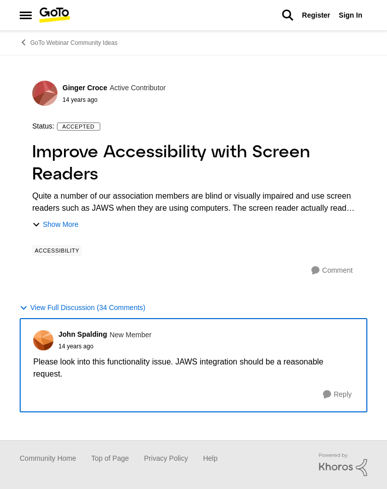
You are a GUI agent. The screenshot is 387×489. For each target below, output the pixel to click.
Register (316, 15)
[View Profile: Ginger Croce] (44, 93)
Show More (55, 224)
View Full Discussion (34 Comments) (82, 307)
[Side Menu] (26, 15)
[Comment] (332, 270)
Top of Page (110, 458)
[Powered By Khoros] (343, 464)
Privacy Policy (166, 458)
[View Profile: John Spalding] (43, 340)
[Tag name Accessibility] (57, 250)
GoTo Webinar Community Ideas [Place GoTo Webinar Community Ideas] (68, 42)
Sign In (350, 15)
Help (210, 458)
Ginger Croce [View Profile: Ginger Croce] (84, 88)
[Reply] (337, 394)
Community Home (48, 458)
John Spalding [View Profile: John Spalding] (82, 334)
